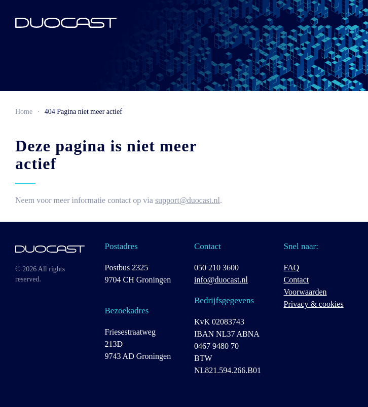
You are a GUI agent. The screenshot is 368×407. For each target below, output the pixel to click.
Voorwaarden (305, 292)
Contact (296, 279)
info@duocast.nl (221, 279)
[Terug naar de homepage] (66, 23)
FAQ (292, 267)
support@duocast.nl (187, 200)
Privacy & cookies (314, 304)
